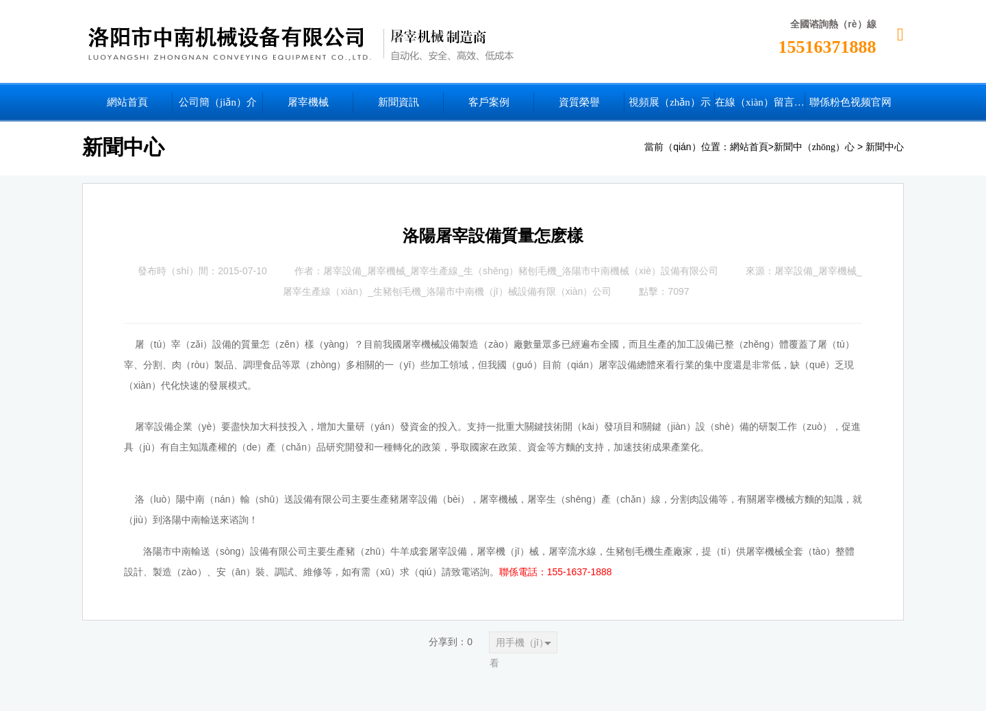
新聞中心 (884, 147)
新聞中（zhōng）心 (814, 147)
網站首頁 (749, 147)
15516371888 (827, 47)
